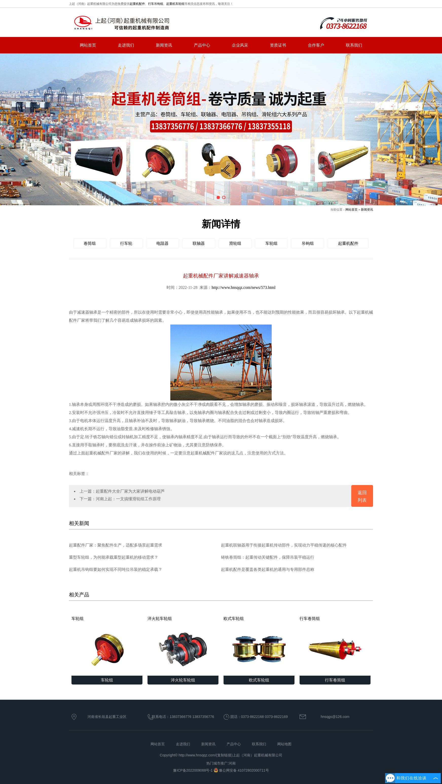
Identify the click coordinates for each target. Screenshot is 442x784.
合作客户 (316, 45)
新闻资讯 (164, 45)
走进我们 (126, 45)
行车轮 (126, 243)
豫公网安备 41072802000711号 (241, 770)
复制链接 (224, 755)
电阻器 (162, 243)
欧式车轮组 (259, 646)
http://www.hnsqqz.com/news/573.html (243, 287)
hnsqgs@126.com (335, 717)
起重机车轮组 (175, 4)
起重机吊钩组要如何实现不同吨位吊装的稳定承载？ (115, 569)
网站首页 (88, 45)
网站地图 (284, 744)
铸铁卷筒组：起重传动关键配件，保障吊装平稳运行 (267, 557)
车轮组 (271, 243)
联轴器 (199, 243)
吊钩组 (308, 243)
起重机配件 (137, 4)
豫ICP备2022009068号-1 (193, 770)
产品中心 (202, 45)
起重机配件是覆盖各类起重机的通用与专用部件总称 (267, 569)
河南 (232, 763)
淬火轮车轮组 (183, 646)
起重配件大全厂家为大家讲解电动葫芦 (130, 491)
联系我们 (354, 45)
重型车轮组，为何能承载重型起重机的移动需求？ (113, 557)
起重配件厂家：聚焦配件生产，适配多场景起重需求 (115, 545)
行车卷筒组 (335, 646)
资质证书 (278, 45)
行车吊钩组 (155, 4)
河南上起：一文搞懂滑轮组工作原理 (128, 499)
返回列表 (362, 496)
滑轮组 (235, 243)
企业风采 (240, 45)
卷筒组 (90, 243)
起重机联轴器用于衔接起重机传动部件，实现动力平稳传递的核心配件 (284, 545)
